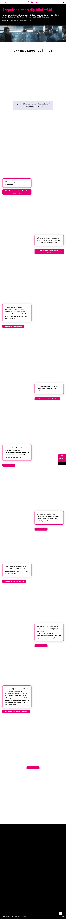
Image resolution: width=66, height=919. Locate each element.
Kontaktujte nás (9, 465)
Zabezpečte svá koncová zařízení (13, 326)
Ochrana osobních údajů (16, 916)
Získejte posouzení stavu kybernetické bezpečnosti (49, 251)
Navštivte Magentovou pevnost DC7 (14, 581)
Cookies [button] (24, 916)
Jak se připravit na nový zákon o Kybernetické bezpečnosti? (17, 192)
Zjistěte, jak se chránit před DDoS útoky (47, 398)
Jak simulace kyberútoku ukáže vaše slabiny (16, 711)
